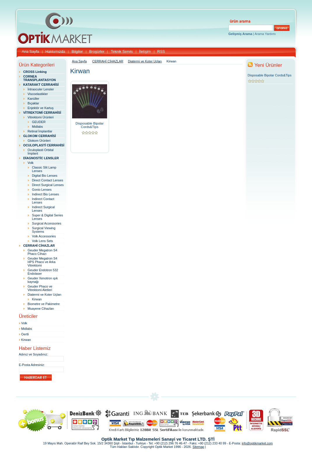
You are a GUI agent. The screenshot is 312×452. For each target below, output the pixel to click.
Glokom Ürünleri (39, 140)
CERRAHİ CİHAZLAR (107, 61)
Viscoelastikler (38, 94)
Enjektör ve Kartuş (41, 108)
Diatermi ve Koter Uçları (44, 294)
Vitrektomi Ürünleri (41, 117)
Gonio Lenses (42, 189)
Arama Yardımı (265, 34)
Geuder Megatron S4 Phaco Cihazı (42, 251)
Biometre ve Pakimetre (44, 304)
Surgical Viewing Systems (43, 229)
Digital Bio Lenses (44, 175)
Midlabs (37, 126)
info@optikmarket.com (257, 443)
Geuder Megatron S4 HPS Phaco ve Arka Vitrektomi (42, 262)
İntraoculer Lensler (41, 89)
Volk (31, 162)
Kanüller (33, 98)
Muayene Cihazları (41, 308)
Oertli (25, 334)
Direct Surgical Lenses (48, 185)
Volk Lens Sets (42, 241)
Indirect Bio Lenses (45, 194)
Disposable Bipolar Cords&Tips (90, 125)
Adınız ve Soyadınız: (33, 354)
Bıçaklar (33, 103)
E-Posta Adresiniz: (32, 365)
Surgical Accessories (46, 223)
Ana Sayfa (79, 61)
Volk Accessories (44, 236)
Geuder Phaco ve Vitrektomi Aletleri (40, 288)
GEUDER (39, 122)
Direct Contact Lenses (47, 180)
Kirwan (37, 299)
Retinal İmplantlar (40, 131)
